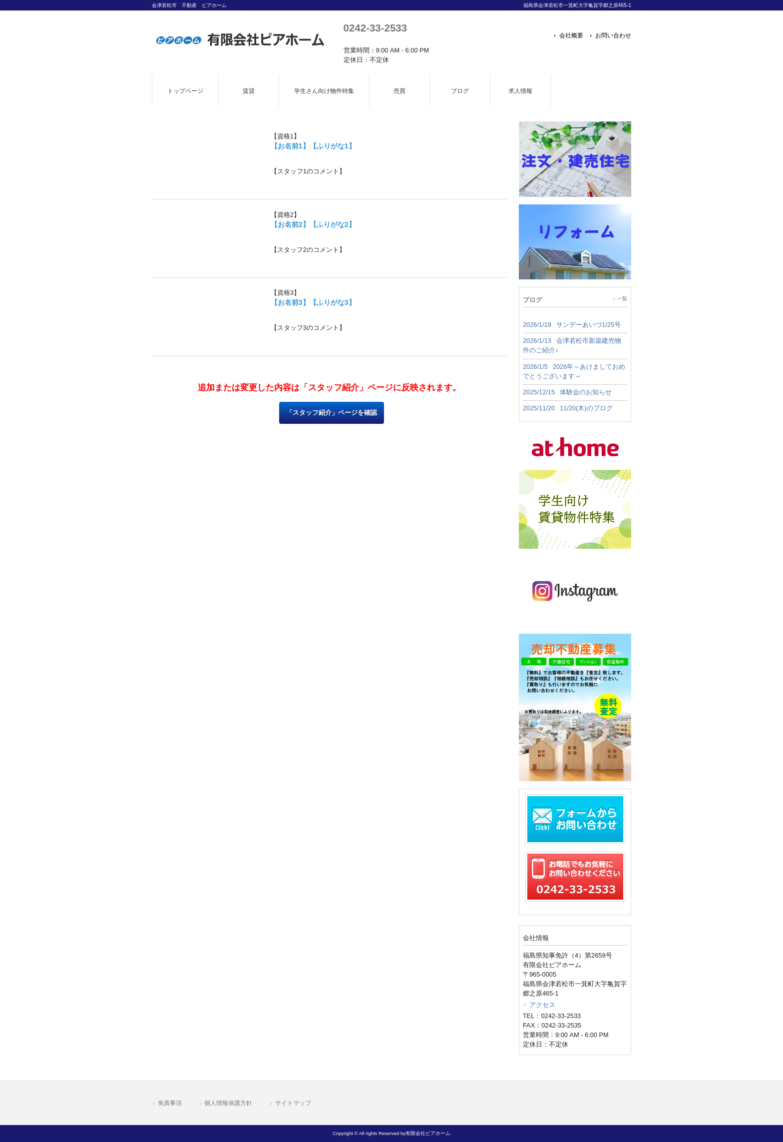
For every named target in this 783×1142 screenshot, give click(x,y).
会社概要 (571, 35)
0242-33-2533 (375, 27)
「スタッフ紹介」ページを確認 (331, 412)
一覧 (622, 298)
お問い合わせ (613, 35)
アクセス (542, 1005)
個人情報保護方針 (228, 1103)
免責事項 (170, 1103)
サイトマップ (293, 1103)
